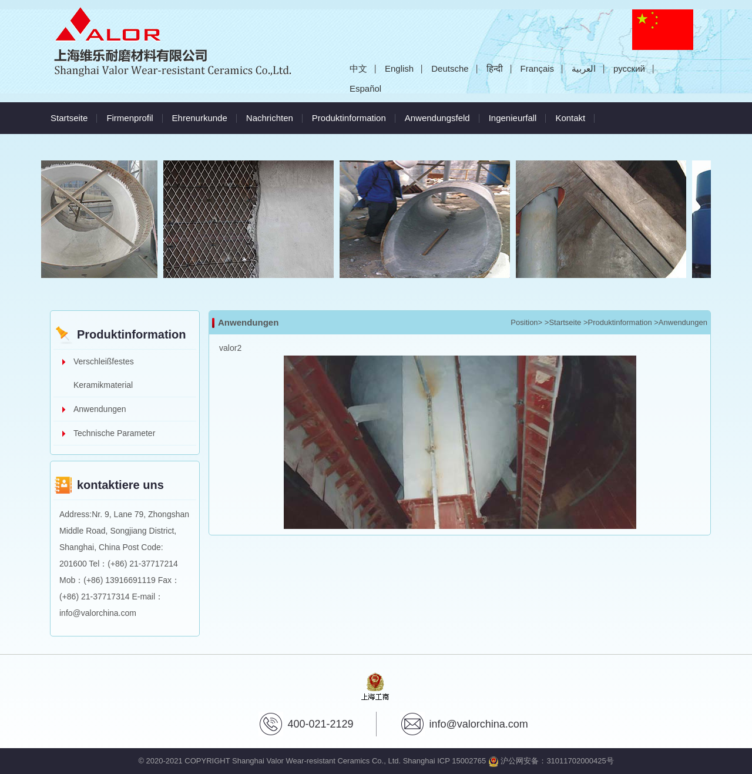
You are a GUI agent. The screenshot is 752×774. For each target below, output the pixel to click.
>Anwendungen (680, 322)
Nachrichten (269, 118)
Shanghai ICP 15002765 (444, 760)
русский (629, 68)
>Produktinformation (617, 322)
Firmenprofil (129, 118)
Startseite (69, 118)
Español (365, 88)
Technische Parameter (114, 433)
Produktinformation (349, 118)
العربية (584, 68)
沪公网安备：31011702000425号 (551, 760)
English (399, 68)
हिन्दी (494, 68)
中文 (358, 68)
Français (538, 68)
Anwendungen (99, 409)
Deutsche (449, 68)
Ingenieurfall (513, 118)
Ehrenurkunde (199, 118)
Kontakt (570, 118)
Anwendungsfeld (437, 118)
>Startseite (563, 322)
